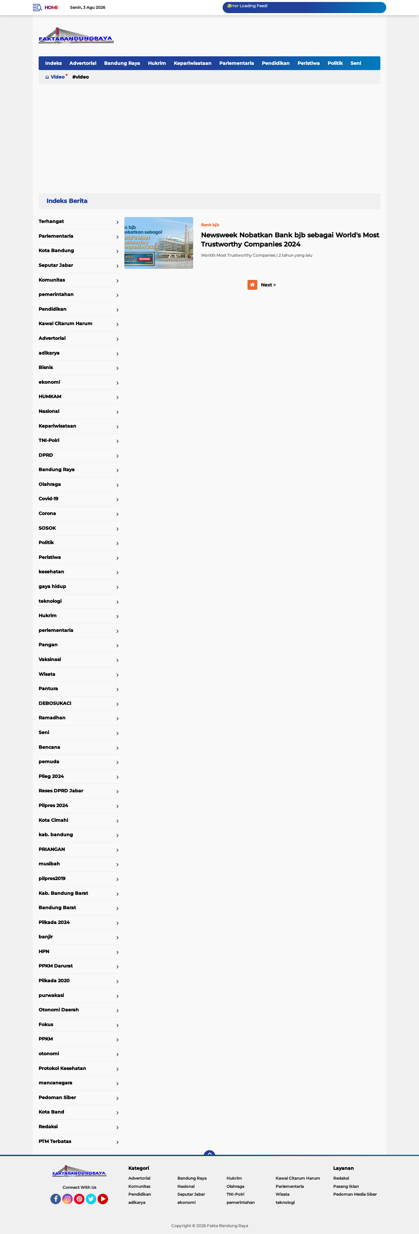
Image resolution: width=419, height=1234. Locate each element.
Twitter (94, 1202)
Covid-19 (48, 499)
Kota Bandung (56, 250)
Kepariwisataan (192, 63)
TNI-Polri (49, 440)
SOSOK (47, 528)
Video (57, 77)
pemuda (49, 761)
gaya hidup (52, 586)
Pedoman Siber (57, 1097)
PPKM (46, 1039)
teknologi (50, 601)
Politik (335, 63)
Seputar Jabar (56, 265)
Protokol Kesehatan (62, 1068)
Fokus (46, 1024)
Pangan (48, 645)
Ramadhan (52, 718)
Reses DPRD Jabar (61, 791)
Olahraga (50, 484)
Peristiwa (309, 63)
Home (51, 7)
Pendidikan (276, 63)
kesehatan (51, 572)
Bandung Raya (122, 63)
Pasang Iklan (346, 1186)
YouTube (107, 1202)
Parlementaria (236, 63)
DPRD (46, 455)
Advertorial (82, 63)
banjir (46, 937)
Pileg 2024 (51, 776)
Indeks (53, 63)
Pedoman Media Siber (355, 1194)
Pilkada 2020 (54, 981)
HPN (44, 951)
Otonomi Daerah (59, 1010)
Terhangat (51, 221)
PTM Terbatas (55, 1141)
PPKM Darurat (56, 966)
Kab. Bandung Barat (63, 893)
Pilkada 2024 (54, 922)
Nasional (49, 411)
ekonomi (49, 382)
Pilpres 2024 (53, 805)
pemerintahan (56, 294)
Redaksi (48, 1127)
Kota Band (51, 1112)
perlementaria (56, 630)
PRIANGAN (52, 849)
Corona (47, 513)
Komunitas (52, 280)
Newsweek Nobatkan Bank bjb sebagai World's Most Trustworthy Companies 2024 (290, 239)
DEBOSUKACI (55, 703)
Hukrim (157, 63)
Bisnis (46, 367)
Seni (356, 63)
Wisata (47, 674)
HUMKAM (50, 396)
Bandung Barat (57, 908)
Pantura (48, 688)
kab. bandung (56, 835)
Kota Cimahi (53, 820)
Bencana (49, 747)
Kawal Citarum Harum (65, 323)
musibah (49, 864)
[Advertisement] (209, 135)
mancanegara (55, 1083)
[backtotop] (209, 1156)
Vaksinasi (50, 659)
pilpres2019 (52, 878)
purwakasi (51, 995)
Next (268, 285)
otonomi (49, 1054)
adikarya (49, 353)
